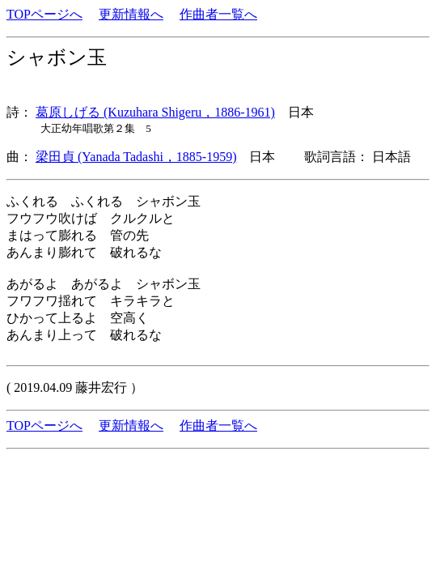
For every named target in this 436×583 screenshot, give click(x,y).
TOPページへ (44, 14)
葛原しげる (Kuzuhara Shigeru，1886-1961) (155, 112)
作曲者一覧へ (218, 14)
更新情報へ (131, 14)
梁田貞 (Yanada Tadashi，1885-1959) (136, 157)
